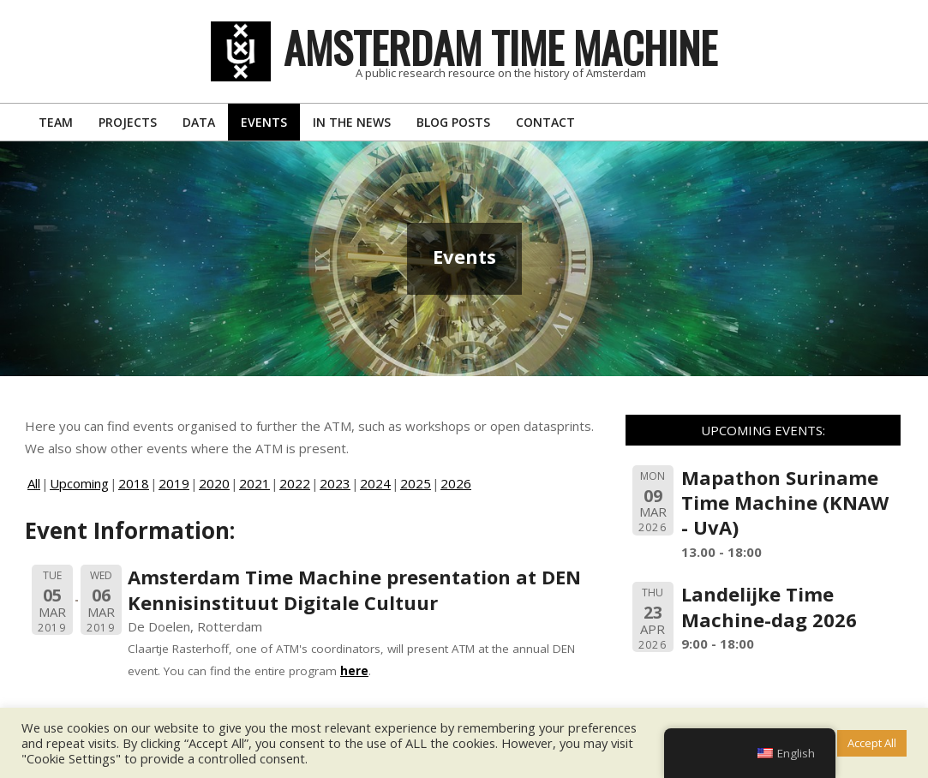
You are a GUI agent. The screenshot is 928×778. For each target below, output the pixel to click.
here (354, 671)
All (33, 483)
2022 (294, 483)
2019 (174, 483)
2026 (455, 483)
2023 (335, 483)
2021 (254, 483)
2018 (133, 483)
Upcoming (79, 483)
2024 (375, 483)
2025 (415, 483)
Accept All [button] (871, 743)
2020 (214, 483)
